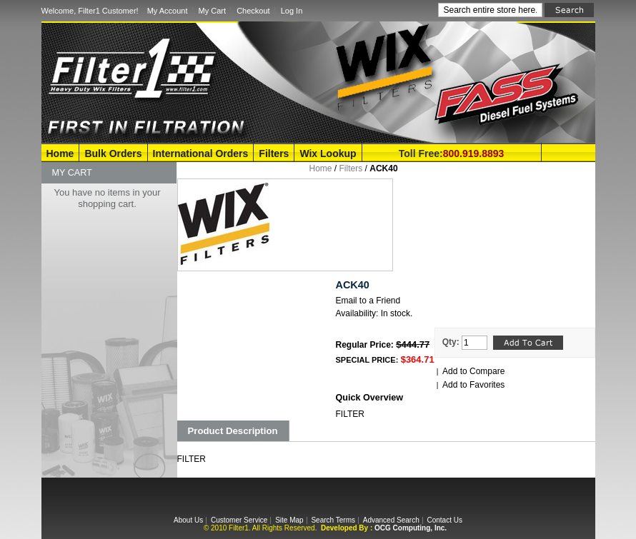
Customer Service (239, 520)
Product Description (233, 430)
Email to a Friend (368, 301)
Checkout (253, 10)
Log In (292, 10)
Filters (274, 153)
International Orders (201, 153)
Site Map (289, 520)
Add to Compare (473, 371)
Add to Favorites (473, 385)
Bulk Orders (112, 153)
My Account (167, 10)
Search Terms (333, 520)
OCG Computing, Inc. (410, 528)
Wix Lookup (327, 153)
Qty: (450, 342)
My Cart (213, 10)
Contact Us (444, 520)
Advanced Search (391, 520)
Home (60, 153)
